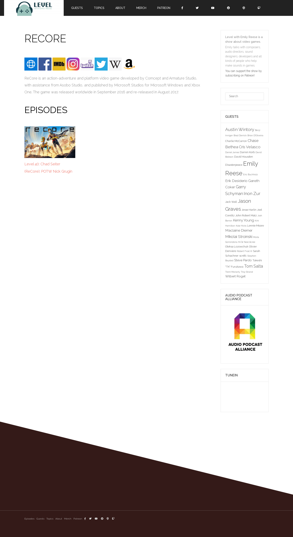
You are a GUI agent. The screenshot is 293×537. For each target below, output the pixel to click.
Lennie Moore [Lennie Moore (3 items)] (255, 225)
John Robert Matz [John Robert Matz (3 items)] (246, 215)
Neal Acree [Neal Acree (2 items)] (249, 242)
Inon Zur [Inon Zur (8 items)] (252, 193)
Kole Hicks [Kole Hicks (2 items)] (241, 225)
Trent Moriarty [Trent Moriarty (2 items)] (232, 272)
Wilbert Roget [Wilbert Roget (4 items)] (235, 276)
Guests (77, 8)
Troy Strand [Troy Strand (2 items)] (247, 272)
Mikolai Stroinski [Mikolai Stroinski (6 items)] (238, 236)
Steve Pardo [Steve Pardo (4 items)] (243, 260)
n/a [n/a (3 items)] (240, 241)
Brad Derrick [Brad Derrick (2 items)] (240, 135)
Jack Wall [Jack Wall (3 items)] (231, 201)
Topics (99, 8)
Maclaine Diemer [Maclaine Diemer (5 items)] (239, 230)
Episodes (29, 518)
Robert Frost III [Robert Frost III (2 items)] (244, 251)
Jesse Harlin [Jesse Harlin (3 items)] (249, 209)
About (120, 8)
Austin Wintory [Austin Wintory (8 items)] (239, 129)
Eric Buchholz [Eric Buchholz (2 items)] (250, 174)
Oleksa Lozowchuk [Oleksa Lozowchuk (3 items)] (236, 246)
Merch (141, 8)
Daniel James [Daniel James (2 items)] (232, 152)
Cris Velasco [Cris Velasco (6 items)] (249, 147)
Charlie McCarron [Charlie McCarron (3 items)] (236, 141)
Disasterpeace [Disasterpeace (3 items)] (233, 164)
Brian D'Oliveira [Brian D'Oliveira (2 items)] (255, 135)
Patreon (163, 8)
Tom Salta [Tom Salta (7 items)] (253, 266)
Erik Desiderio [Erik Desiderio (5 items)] (236, 181)
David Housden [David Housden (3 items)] (243, 156)
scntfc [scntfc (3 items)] (243, 255)
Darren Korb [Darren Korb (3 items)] (247, 152)
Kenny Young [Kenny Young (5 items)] (243, 220)
